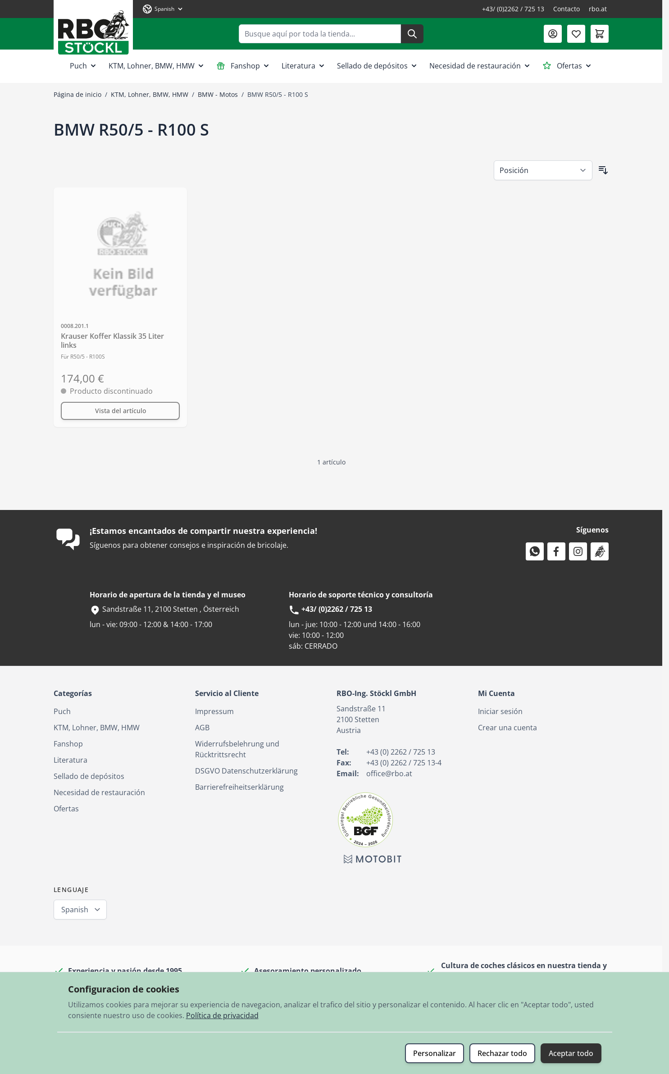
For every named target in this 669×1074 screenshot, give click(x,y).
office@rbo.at (389, 773)
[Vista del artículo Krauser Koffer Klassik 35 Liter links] (120, 411)
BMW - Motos (218, 94)
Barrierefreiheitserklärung (239, 787)
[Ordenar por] (543, 170)
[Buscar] (412, 33)
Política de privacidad (222, 1015)
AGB (202, 728)
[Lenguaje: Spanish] (163, 9)
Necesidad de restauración (480, 66)
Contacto (566, 9)
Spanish (74, 910)
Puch (84, 66)
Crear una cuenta (507, 728)
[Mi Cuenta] (553, 34)
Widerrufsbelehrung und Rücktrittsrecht (237, 749)
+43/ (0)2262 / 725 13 (513, 9)
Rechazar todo (502, 1053)
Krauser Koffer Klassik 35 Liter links (112, 341)
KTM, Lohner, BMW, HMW (157, 66)
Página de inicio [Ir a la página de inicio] (77, 94)
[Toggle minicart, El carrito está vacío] (600, 34)
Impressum (214, 711)
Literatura (304, 66)
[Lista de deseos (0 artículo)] (576, 34)
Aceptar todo (571, 1053)
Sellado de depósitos (378, 66)
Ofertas (567, 66)
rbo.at (598, 9)
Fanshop (243, 66)
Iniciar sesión (500, 711)
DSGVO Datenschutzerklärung (246, 771)
